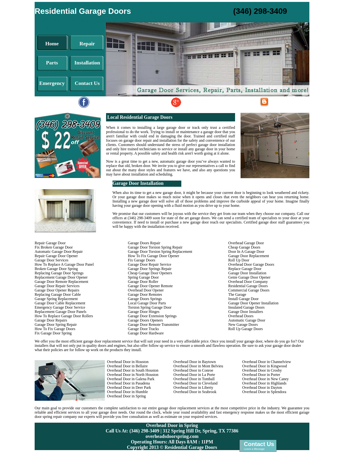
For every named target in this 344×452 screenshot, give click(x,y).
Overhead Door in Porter (261, 375)
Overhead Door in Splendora (264, 392)
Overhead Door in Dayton (262, 387)
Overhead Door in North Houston (132, 375)
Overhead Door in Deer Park (129, 387)
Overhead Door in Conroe (193, 370)
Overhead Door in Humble (127, 392)
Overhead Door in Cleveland (195, 383)
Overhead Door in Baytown (194, 362)
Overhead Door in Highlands (264, 383)
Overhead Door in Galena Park (130, 379)
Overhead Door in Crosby (262, 370)
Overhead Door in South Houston (132, 370)
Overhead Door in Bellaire (127, 366)
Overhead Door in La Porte (194, 375)
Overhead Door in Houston (128, 362)
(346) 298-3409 (260, 11)
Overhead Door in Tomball (194, 379)
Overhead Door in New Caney (265, 379)
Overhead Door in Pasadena (128, 383)
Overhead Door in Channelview (266, 362)
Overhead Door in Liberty (193, 387)
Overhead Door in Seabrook (194, 392)
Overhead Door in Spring (126, 396)
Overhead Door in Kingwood (264, 366)
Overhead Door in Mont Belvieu (198, 366)
